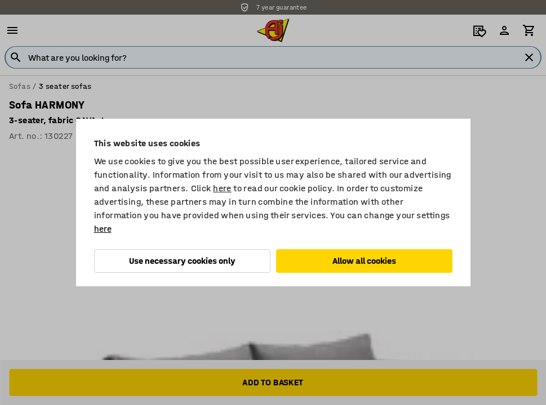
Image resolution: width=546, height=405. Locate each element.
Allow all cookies (364, 260)
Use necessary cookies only (182, 260)
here (222, 188)
